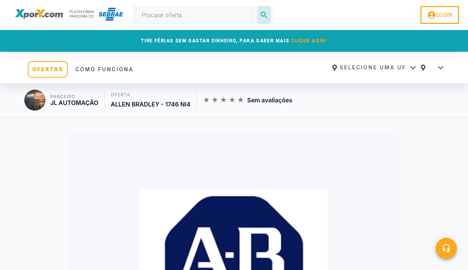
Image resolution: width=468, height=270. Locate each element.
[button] (374, 67)
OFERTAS (47, 69)
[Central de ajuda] (446, 248)
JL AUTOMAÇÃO (74, 102)
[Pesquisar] (264, 15)
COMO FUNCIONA (104, 69)
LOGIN (440, 15)
